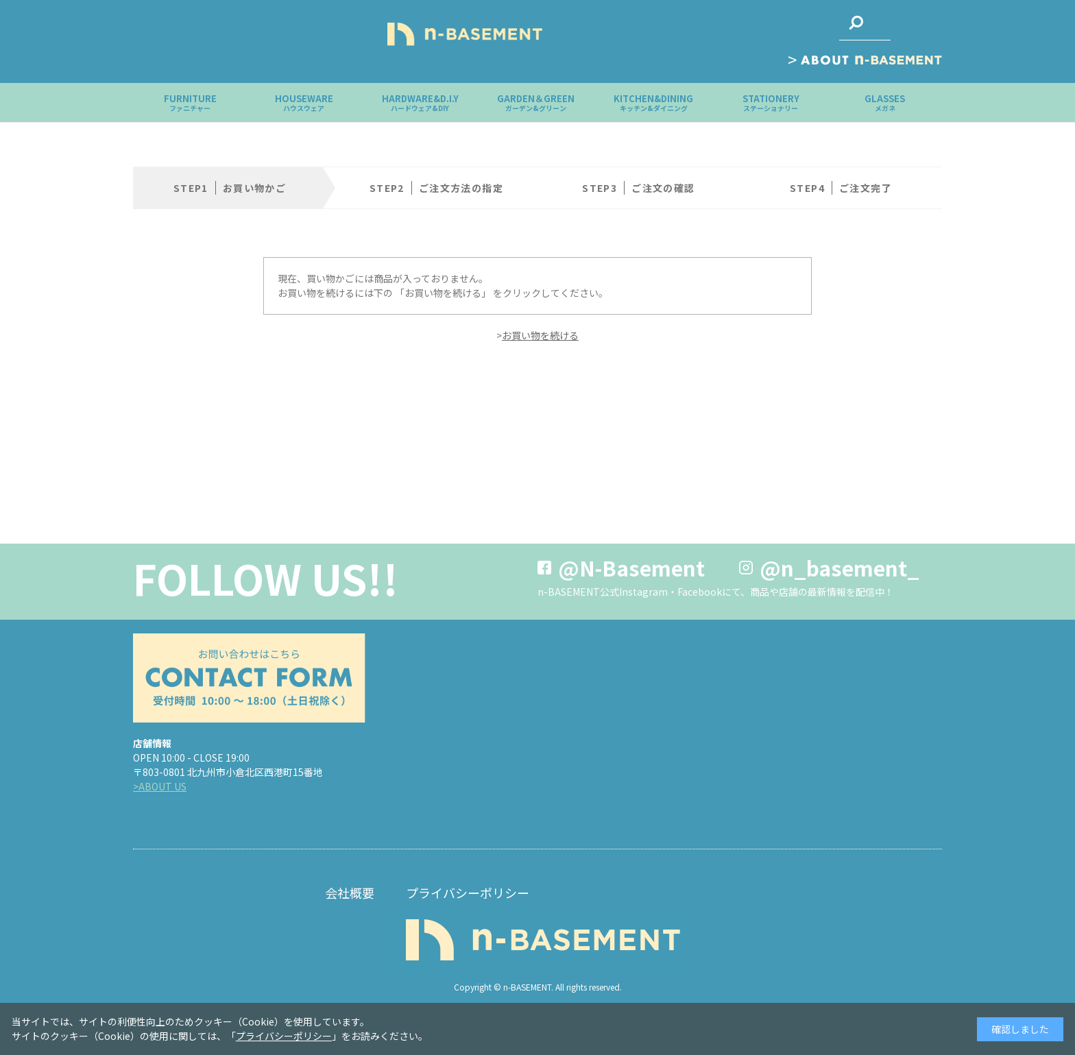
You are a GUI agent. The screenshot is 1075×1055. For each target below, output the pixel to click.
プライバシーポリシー (467, 892)
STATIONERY (770, 102)
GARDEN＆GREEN (536, 102)
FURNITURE (190, 102)
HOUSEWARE (304, 102)
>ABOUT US (159, 786)
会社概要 (349, 892)
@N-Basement (631, 567)
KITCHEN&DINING (653, 102)
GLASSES (885, 102)
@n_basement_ (839, 567)
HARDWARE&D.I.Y (420, 102)
